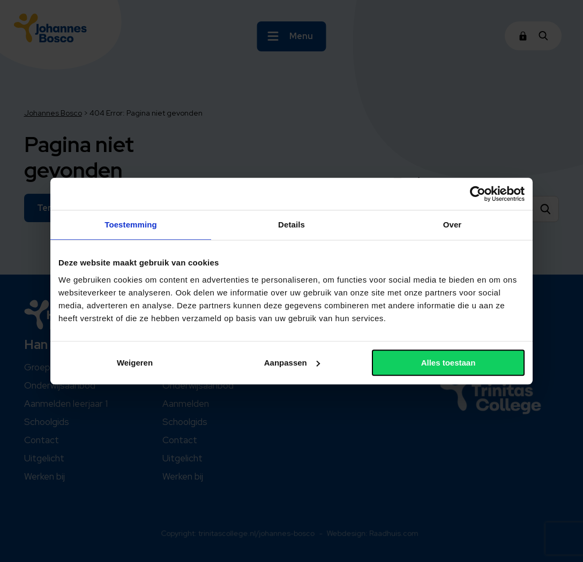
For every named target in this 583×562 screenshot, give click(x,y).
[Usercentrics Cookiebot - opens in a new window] (478, 194)
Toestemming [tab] (130, 224)
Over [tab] (452, 224)
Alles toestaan (448, 362)
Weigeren (135, 362)
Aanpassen (292, 362)
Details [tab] (291, 224)
